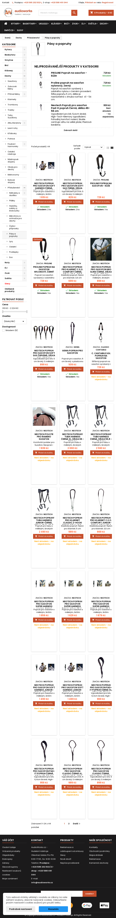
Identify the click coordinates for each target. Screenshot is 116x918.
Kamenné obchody (98, 863)
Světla (92, 23)
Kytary (15, 23)
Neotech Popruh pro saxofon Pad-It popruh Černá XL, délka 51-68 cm (101, 689)
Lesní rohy (13, 128)
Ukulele (43, 23)
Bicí (66, 23)
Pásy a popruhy (13, 235)
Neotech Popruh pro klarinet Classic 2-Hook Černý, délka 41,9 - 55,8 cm (72, 522)
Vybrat (93, 147)
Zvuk (75, 23)
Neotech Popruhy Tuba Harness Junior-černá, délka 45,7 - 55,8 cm (44, 522)
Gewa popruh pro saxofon (72, 352)
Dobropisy (7, 859)
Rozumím (53, 909)
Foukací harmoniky (13, 145)
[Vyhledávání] (58, 13)
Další (77, 823)
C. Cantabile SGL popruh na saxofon (101, 356)
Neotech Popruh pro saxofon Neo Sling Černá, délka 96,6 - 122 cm (101, 270)
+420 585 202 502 (32, 2)
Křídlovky (12, 133)
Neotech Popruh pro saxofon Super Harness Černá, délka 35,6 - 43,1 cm (72, 606)
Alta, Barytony (14, 122)
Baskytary (29, 23)
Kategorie (9, 44)
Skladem (11, 330)
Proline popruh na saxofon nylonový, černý (67, 84)
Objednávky (8, 855)
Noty (7, 262)
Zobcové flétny (12, 87)
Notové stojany (11, 181)
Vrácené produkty (11, 851)
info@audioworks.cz (42, 882)
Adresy (5, 863)
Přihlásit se (90, 2)
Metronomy (13, 174)
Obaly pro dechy (13, 168)
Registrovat (107, 2)
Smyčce (8, 30)
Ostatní (12, 246)
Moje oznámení (10, 878)
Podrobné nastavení (20, 909)
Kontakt (5, 2)
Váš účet (8, 840)
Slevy (20, 30)
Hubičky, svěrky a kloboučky (14, 208)
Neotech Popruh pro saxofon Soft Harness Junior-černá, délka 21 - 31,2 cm (44, 690)
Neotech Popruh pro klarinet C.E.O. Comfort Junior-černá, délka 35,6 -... (101, 522)
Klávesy (55, 23)
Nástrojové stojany (13, 160)
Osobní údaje (9, 847)
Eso (11, 257)
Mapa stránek (96, 855)
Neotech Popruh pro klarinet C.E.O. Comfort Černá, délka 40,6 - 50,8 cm (72, 271)
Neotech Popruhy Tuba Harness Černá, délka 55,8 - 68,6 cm (101, 438)
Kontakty (93, 847)
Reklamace (95, 859)
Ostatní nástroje (12, 152)
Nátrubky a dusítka (14, 194)
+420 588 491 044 (59, 2)
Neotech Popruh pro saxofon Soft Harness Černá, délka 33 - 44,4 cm (44, 187)
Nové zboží (65, 859)
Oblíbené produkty (9, 290)
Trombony (13, 104)
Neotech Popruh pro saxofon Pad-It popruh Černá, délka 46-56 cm (70, 108)
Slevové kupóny (10, 866)
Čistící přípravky (14, 227)
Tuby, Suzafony (12, 116)
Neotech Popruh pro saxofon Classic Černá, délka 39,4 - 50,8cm (101, 772)
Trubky (11, 109)
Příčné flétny (14, 94)
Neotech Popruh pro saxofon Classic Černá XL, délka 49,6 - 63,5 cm (72, 773)
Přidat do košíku (44, 202)
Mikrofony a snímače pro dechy (15, 218)
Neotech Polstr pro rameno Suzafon (44, 437)
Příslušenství (14, 187)
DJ (83, 23)
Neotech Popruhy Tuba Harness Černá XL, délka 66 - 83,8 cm (72, 438)
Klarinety (12, 99)
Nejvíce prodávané (69, 863)
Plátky (12, 200)
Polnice (11, 138)
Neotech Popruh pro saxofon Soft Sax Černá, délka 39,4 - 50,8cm (72, 187)
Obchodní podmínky (99, 851)
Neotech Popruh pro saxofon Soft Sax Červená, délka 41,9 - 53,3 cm (44, 354)
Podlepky (13, 252)
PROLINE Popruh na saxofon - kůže (69, 74)
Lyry (11, 241)
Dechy (103, 23)
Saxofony (12, 81)
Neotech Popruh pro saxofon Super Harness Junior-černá (44, 605)
